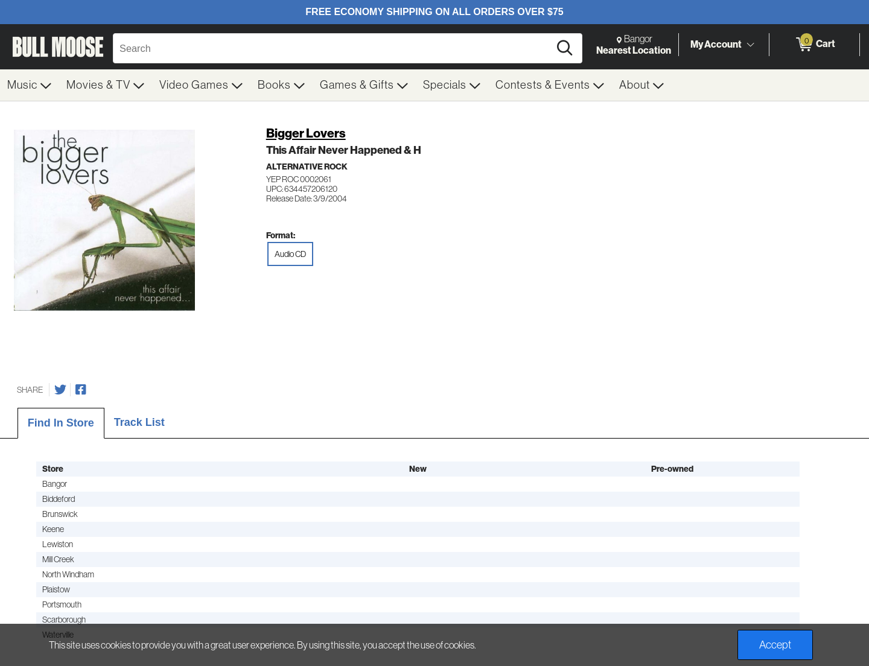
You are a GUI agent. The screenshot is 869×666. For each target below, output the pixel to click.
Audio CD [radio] (290, 254)
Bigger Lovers (306, 133)
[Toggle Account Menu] (750, 45)
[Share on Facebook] (80, 390)
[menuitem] (29, 85)
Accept (775, 645)
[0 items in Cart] (814, 45)
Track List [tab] (139, 422)
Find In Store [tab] (61, 423)
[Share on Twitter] (60, 390)
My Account (716, 44)
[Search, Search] (333, 48)
